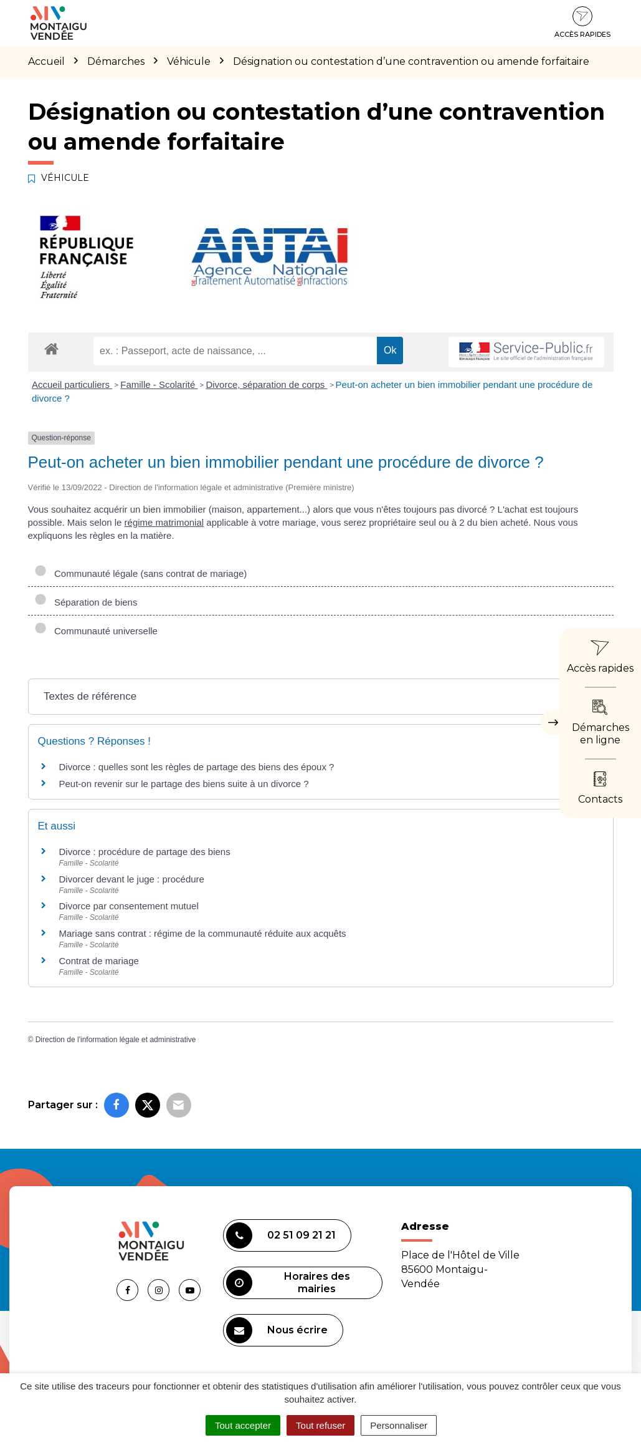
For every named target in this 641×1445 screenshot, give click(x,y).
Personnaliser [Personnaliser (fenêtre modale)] (398, 1425)
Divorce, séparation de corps (266, 384)
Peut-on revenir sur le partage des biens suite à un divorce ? (184, 783)
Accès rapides (582, 22)
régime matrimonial (164, 522)
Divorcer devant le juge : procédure (131, 879)
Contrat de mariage (99, 960)
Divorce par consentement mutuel (129, 906)
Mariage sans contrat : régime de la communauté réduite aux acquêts (202, 933)
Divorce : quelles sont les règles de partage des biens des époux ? (197, 766)
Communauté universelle (96, 631)
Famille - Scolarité (158, 384)
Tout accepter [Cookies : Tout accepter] (243, 1425)
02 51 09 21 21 (281, 1235)
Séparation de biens (86, 602)
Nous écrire (277, 1330)
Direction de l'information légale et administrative (116, 1039)
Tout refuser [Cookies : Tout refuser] (320, 1425)
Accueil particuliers (72, 384)
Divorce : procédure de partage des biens (144, 851)
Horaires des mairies (288, 1283)
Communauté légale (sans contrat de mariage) (140, 573)
